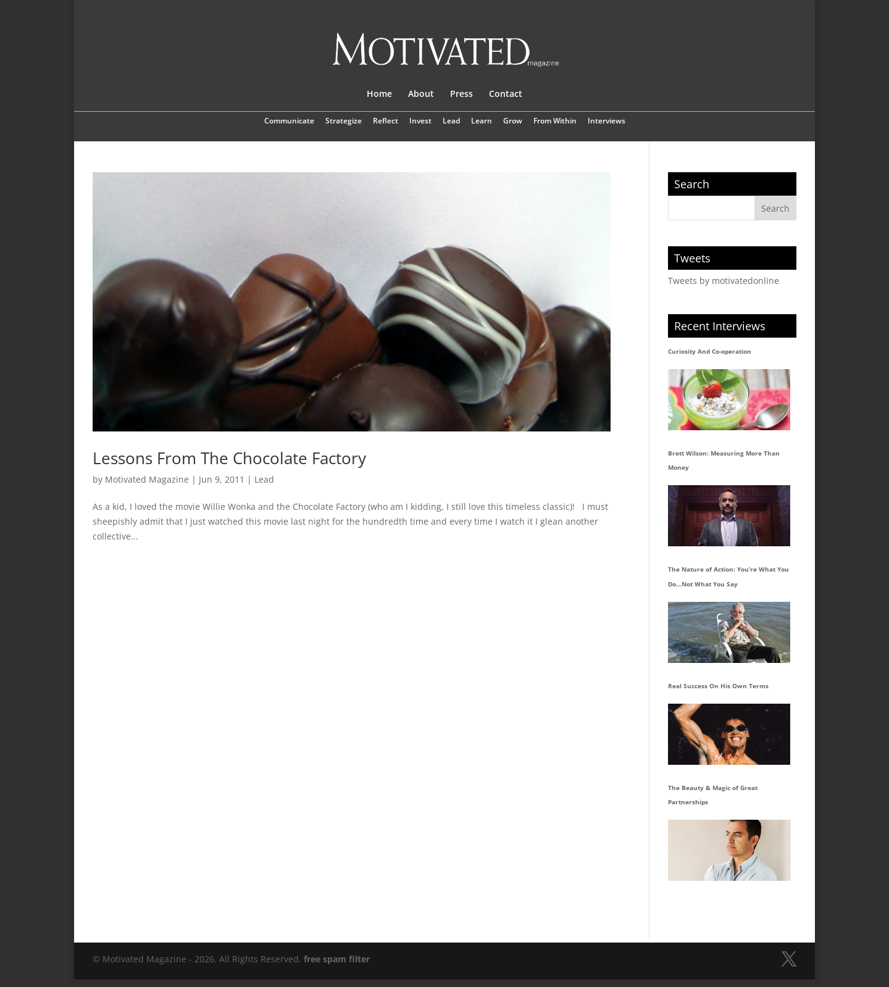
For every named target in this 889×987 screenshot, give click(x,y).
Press (461, 94)
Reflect (385, 121)
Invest (420, 121)
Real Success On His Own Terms (718, 685)
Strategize (343, 121)
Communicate (289, 121)
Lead (451, 121)
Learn (481, 121)
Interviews (606, 121)
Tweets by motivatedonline (723, 280)
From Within (555, 121)
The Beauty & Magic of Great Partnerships (713, 795)
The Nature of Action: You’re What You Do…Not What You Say (728, 576)
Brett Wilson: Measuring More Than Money (724, 460)
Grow (512, 121)
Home (379, 94)
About (421, 94)
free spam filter (337, 959)
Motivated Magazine (147, 479)
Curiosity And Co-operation (709, 351)
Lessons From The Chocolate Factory (229, 458)
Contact (505, 94)
